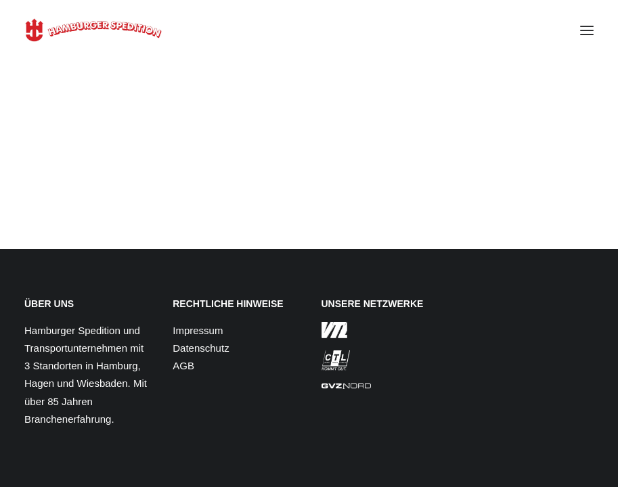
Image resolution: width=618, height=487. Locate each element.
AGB (183, 365)
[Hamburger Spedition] (93, 30)
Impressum (198, 330)
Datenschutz (201, 348)
